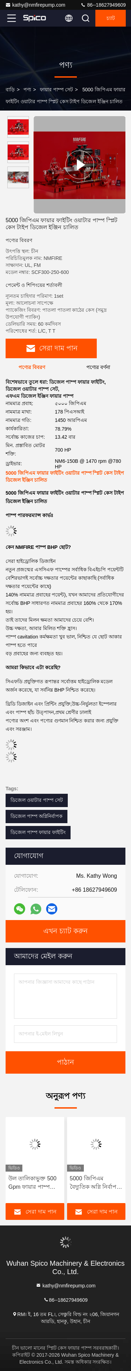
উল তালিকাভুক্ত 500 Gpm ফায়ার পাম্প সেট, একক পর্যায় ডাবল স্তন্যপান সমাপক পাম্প (34, 1183)
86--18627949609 (103, 5)
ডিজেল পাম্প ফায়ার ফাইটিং (38, 832)
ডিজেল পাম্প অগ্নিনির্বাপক (36, 816)
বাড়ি (10, 89)
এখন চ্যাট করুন (65, 931)
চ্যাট (111, 18)
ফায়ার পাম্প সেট (56, 89)
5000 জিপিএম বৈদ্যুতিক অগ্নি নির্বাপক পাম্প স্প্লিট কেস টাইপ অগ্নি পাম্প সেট (95, 1183)
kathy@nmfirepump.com (35, 5)
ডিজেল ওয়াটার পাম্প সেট (36, 800)
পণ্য (27, 89)
